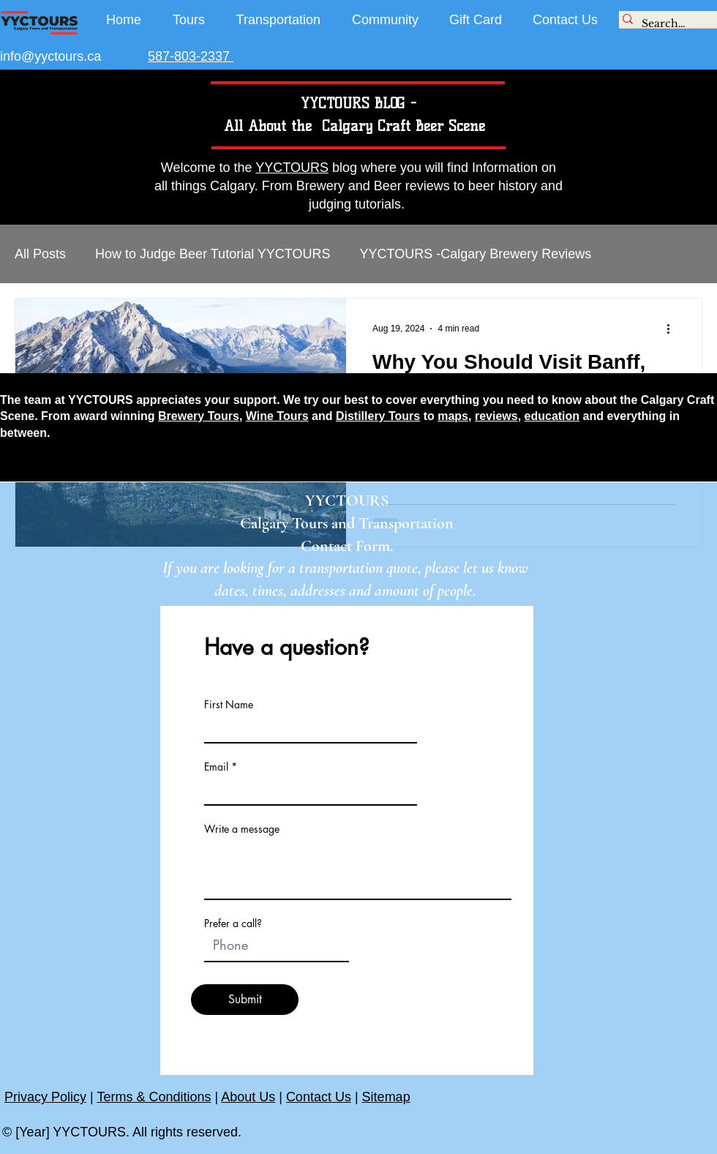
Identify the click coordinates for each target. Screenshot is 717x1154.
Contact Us (318, 1097)
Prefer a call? (233, 923)
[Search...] (664, 24)
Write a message (241, 829)
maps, (454, 416)
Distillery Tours (378, 416)
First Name (228, 705)
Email (216, 767)
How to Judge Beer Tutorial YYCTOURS (212, 254)
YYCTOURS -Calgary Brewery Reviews (476, 254)
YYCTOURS (292, 167)
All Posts (40, 254)
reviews (496, 416)
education (552, 416)
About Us (248, 1097)
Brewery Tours (198, 416)
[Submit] (245, 999)
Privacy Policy (45, 1097)
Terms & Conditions (154, 1097)
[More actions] (673, 328)
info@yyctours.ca (50, 56)
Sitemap (386, 1097)
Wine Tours (277, 416)
